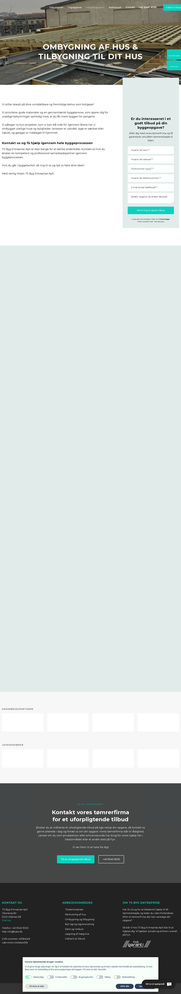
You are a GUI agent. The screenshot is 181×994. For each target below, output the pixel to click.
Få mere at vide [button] (36, 986)
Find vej (6, 920)
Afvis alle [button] (124, 986)
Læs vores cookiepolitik (15, 942)
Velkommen (56, 7)
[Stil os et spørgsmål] (158, 984)
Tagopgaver (75, 7)
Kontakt (130, 7)
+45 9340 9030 (20, 928)
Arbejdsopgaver (95, 7)
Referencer (115, 7)
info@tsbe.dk (14, 931)
